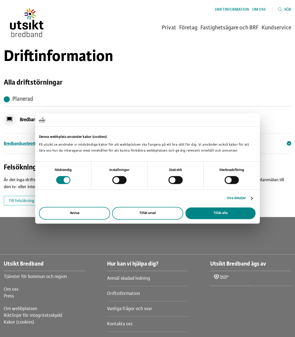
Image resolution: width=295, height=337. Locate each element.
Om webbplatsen (20, 308)
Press (9, 296)
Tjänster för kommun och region (35, 276)
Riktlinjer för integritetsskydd (33, 315)
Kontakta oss (120, 324)
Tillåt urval (147, 213)
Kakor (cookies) (19, 322)
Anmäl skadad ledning (128, 278)
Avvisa (74, 213)
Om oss (259, 10)
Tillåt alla (220, 213)
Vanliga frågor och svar (129, 308)
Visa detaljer (236, 198)
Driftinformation (232, 10)
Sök (287, 10)
